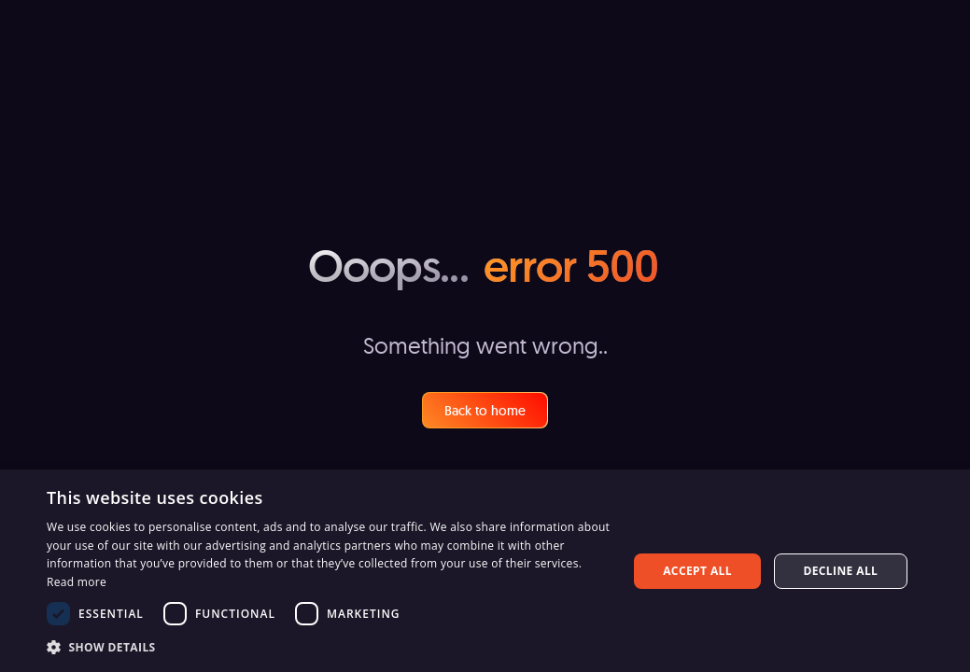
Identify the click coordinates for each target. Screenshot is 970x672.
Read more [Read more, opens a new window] (76, 582)
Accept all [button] (697, 571)
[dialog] (485, 570)
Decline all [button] (840, 571)
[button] (329, 647)
